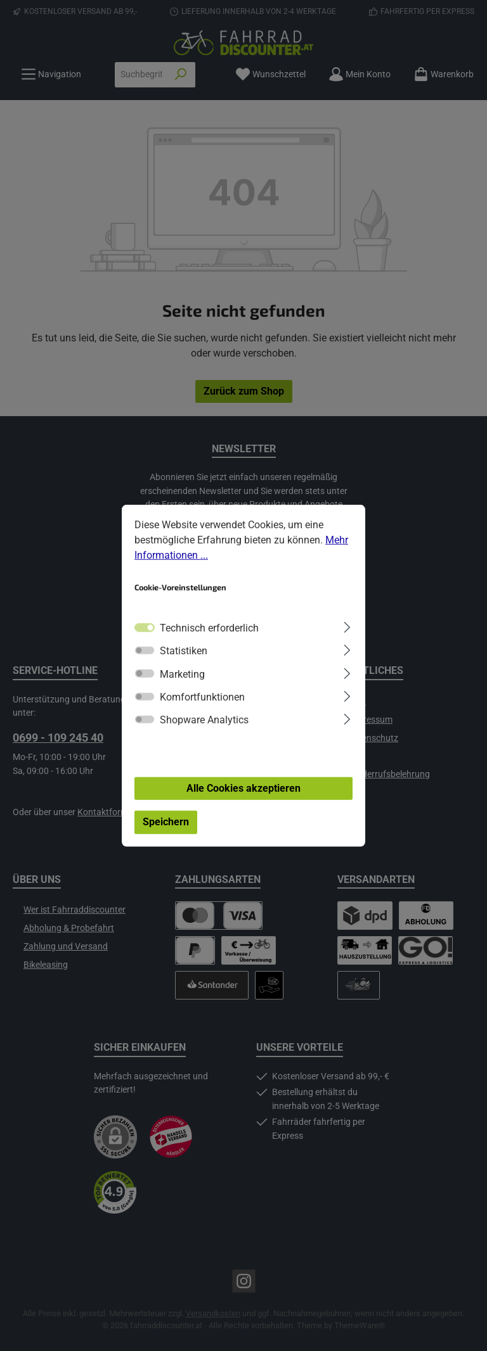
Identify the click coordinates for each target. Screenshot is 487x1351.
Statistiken (183, 654)
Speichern (166, 825)
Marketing (182, 677)
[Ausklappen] (347, 629)
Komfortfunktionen (202, 700)
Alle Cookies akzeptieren (243, 791)
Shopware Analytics (204, 723)
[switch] (144, 653)
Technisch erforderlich (209, 631)
